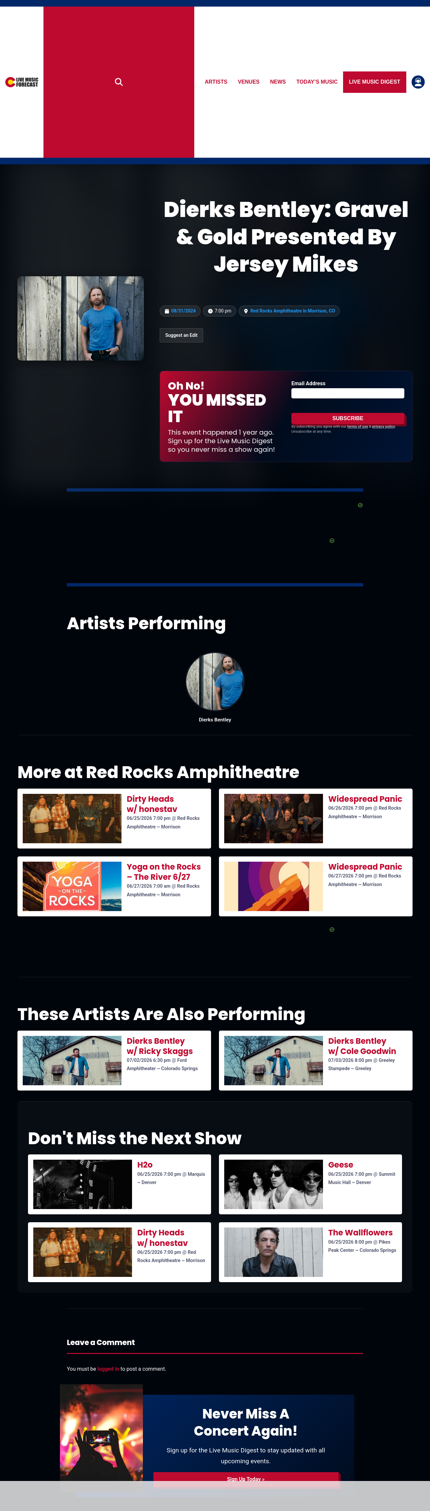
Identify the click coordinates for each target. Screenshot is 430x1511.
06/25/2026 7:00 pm (149, 818)
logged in (108, 1369)
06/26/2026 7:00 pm (350, 808)
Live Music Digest (374, 82)
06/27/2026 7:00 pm (350, 876)
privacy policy (383, 426)
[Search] (119, 82)
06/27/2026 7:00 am (149, 886)
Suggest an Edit (181, 335)
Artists (216, 82)
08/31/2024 (183, 310)
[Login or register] (418, 82)
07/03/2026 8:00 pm (350, 1060)
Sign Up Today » (245, 1479)
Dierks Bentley (215, 720)
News (278, 82)
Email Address (308, 383)
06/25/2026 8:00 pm (350, 1242)
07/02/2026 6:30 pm (149, 1060)
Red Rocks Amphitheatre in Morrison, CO (292, 310)
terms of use (357, 426)
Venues (249, 82)
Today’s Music (317, 82)
